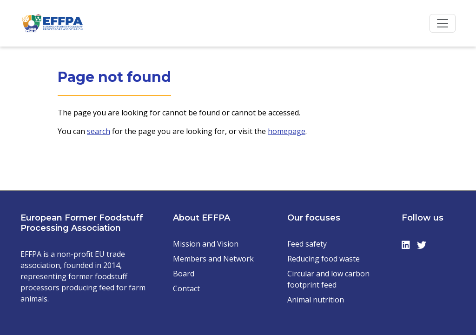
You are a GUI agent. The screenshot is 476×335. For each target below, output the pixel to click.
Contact (186, 288)
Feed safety (307, 244)
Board (183, 273)
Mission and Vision (205, 244)
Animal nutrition (315, 300)
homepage (286, 131)
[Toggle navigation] (443, 23)
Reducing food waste (323, 259)
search (98, 131)
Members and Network (213, 259)
